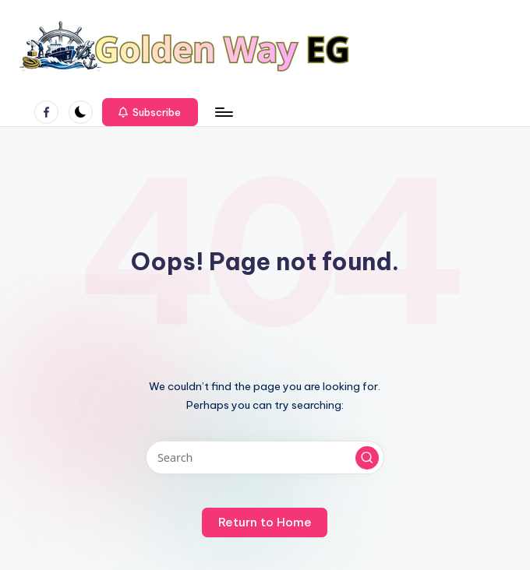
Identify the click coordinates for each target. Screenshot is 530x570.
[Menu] (223, 112)
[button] (150, 112)
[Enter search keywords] (264, 457)
